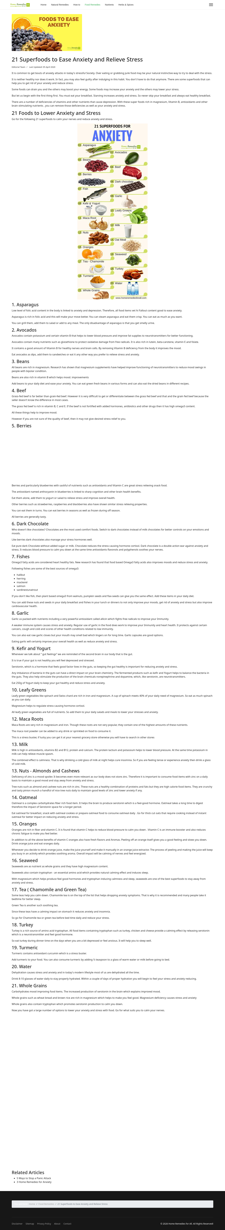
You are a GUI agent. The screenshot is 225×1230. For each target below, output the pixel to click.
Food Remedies (92, 4)
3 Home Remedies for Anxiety (34, 1182)
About (57, 1223)
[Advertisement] (105, 459)
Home (43, 4)
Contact (67, 1223)
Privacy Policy (44, 1223)
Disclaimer (17, 1223)
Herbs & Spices (125, 4)
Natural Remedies (60, 4)
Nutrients (109, 4)
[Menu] (211, 4)
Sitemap (30, 1223)
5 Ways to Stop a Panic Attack (34, 1178)
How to (76, 4)
